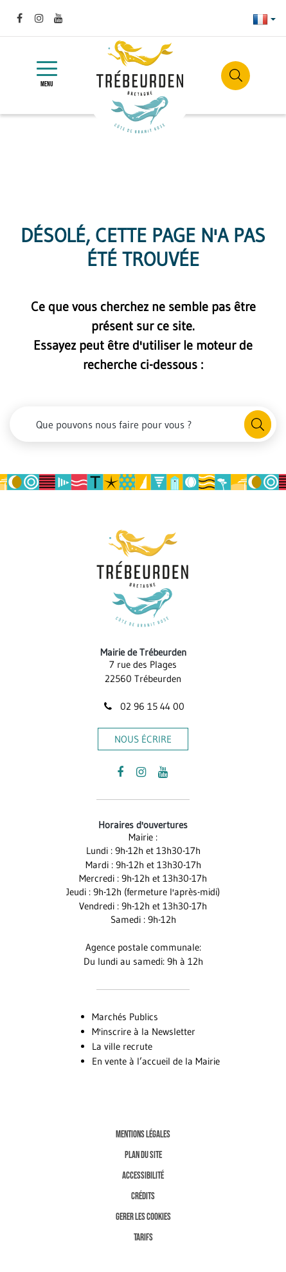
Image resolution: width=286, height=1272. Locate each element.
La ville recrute (122, 1046)
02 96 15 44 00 (143, 706)
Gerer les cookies (143, 1217)
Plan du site (143, 1155)
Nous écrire (143, 739)
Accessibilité (143, 1176)
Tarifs (143, 1237)
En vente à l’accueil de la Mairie (156, 1061)
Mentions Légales (143, 1134)
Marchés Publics (125, 1017)
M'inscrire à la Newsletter (143, 1031)
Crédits (143, 1196)
